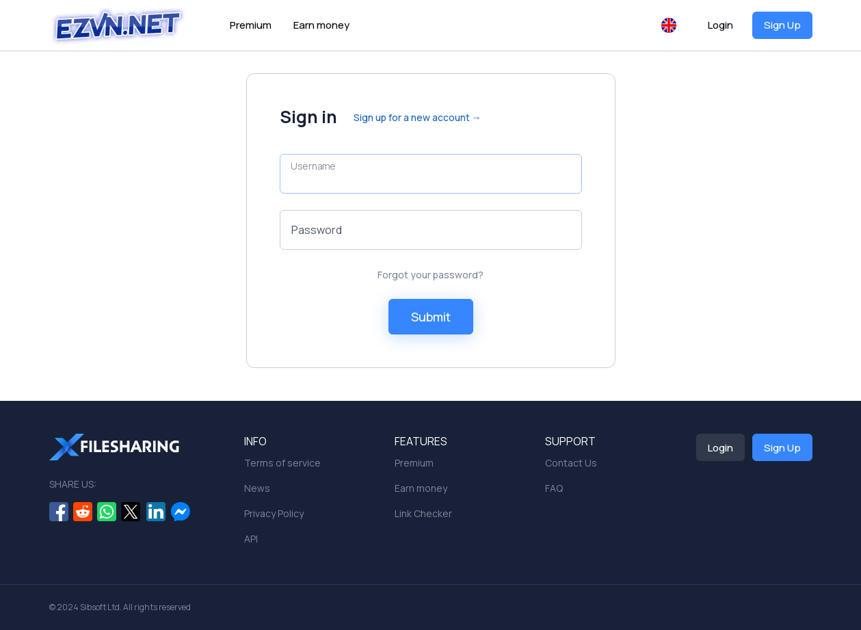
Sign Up (782, 25)
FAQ (554, 488)
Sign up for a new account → (417, 117)
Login (720, 25)
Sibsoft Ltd (100, 607)
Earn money (321, 25)
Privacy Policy (274, 513)
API (251, 538)
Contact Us (571, 462)
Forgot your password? (430, 274)
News (257, 488)
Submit (431, 317)
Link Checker (423, 513)
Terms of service (282, 462)
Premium (250, 25)
